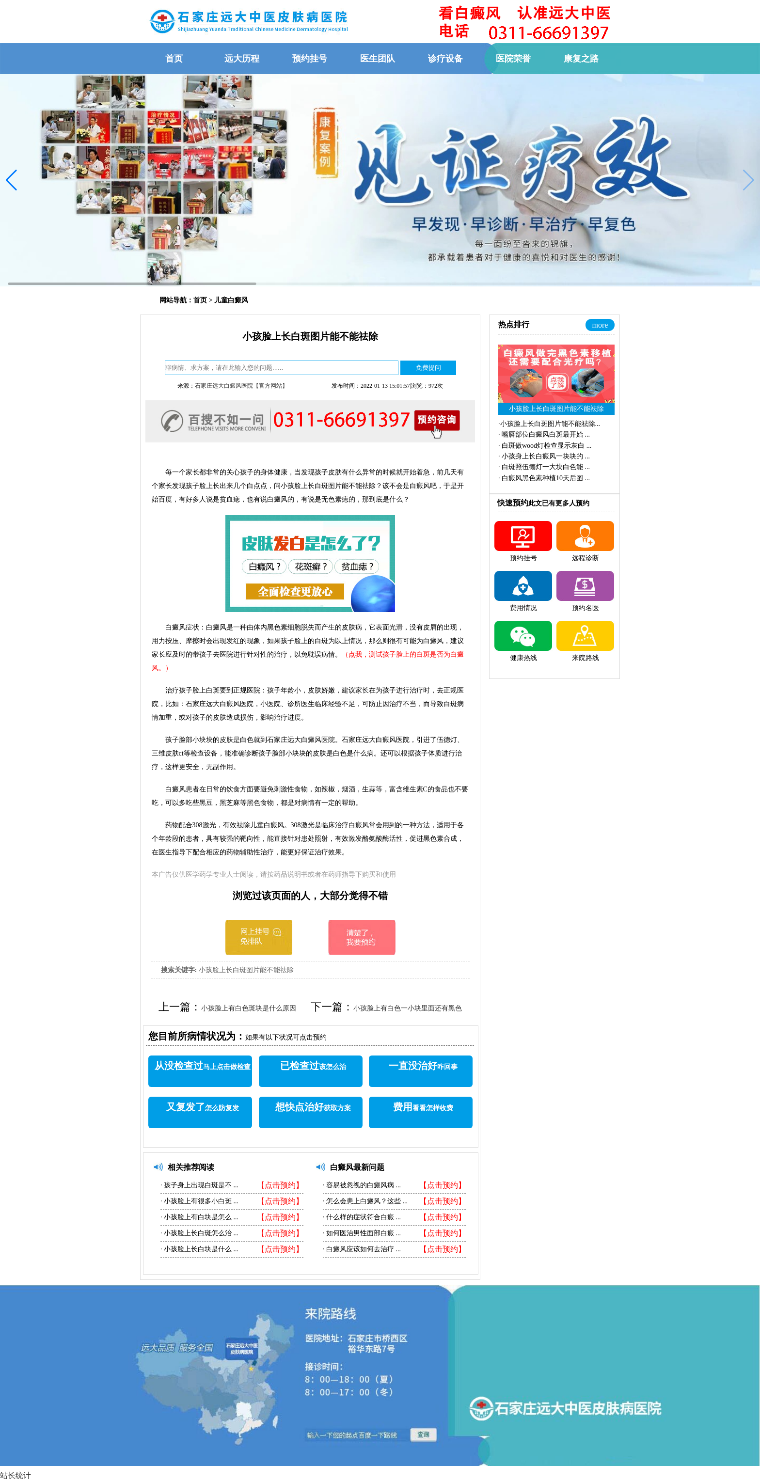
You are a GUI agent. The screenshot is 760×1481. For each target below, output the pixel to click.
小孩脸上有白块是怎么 (198, 1217)
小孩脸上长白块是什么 (198, 1249)
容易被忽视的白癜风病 (360, 1185)
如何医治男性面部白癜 (360, 1233)
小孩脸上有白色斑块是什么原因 (248, 1008)
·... (549, 423)
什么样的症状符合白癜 (360, 1217)
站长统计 (15, 1475)
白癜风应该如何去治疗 (360, 1249)
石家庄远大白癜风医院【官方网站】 (241, 385)
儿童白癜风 (231, 300)
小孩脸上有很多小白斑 (198, 1201)
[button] (11, 180)
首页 (200, 300)
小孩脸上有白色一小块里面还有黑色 (407, 1008)
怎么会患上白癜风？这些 (364, 1201)
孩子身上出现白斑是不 (198, 1185)
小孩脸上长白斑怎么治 (198, 1233)
